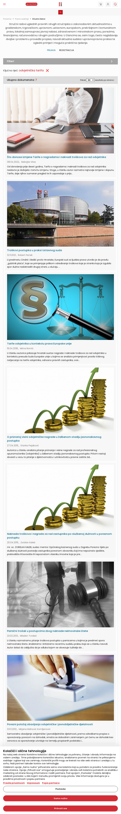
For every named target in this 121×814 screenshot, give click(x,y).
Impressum (33, 783)
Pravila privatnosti (14, 783)
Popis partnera (51, 783)
